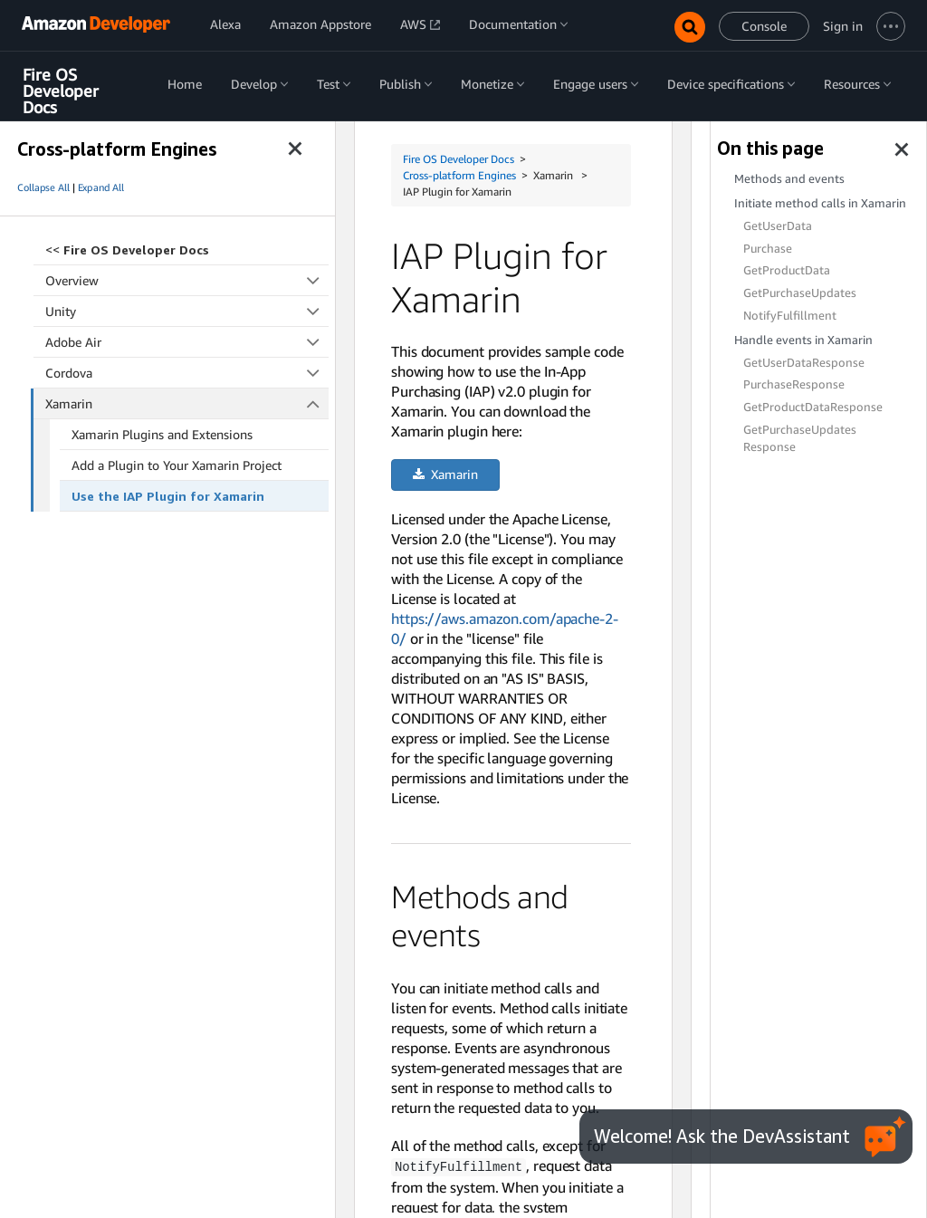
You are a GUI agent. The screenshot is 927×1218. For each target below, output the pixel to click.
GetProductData (786, 270)
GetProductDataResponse (813, 407)
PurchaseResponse (794, 384)
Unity (187, 311)
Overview (187, 280)
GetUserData (777, 226)
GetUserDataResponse (804, 362)
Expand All (101, 187)
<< (127, 249)
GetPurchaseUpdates (799, 293)
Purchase (767, 248)
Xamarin (187, 403)
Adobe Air (187, 341)
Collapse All (43, 187)
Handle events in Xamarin (803, 340)
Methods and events (789, 179)
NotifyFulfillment (789, 315)
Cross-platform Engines (459, 175)
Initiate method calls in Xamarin (820, 203)
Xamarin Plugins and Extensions (162, 434)
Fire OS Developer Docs (61, 91)
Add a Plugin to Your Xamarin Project (177, 465)
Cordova (187, 372)
